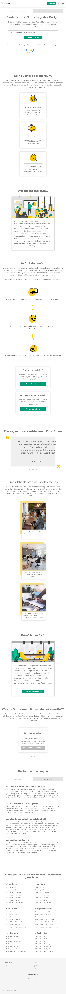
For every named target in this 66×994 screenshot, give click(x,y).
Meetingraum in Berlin (12, 939)
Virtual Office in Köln (41, 936)
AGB (11, 986)
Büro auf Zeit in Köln (12, 912)
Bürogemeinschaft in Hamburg (44, 919)
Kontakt (36, 965)
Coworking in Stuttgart (41, 900)
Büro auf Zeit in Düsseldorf (14, 922)
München (15, 45)
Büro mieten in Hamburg (13, 895)
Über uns (5, 965)
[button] (62, 450)
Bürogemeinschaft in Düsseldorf (44, 922)
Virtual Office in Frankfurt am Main (45, 951)
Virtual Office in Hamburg (42, 944)
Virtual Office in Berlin (41, 939)
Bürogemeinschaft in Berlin (43, 914)
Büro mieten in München (13, 892)
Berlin (8, 45)
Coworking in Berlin (40, 890)
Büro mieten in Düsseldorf (13, 897)
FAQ (35, 968)
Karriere (5, 967)
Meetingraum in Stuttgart (13, 949)
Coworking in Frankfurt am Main (44, 902)
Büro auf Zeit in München (13, 917)
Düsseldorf (34, 45)
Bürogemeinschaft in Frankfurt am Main (47, 927)
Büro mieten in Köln (12, 887)
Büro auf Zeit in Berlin (12, 914)
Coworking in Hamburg (42, 895)
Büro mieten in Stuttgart (13, 900)
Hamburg (22, 45)
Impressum (5, 986)
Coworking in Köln (40, 887)
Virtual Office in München (42, 941)
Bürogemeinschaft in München (44, 917)
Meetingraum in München (13, 941)
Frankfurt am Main (44, 45)
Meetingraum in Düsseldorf (14, 946)
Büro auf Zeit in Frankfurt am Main (16, 927)
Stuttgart (55, 45)
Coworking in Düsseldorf (42, 897)
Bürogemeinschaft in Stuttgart (44, 924)
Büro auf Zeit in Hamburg (13, 919)
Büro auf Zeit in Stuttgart (13, 924)
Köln (28, 45)
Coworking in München (42, 892)
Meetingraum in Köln (12, 936)
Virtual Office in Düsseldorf (43, 946)
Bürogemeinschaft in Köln (42, 912)
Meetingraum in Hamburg (13, 944)
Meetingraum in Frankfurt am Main (16, 951)
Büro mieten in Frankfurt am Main (16, 902)
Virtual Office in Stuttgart (42, 949)
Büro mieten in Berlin (12, 890)
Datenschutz (17, 986)
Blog (35, 967)
